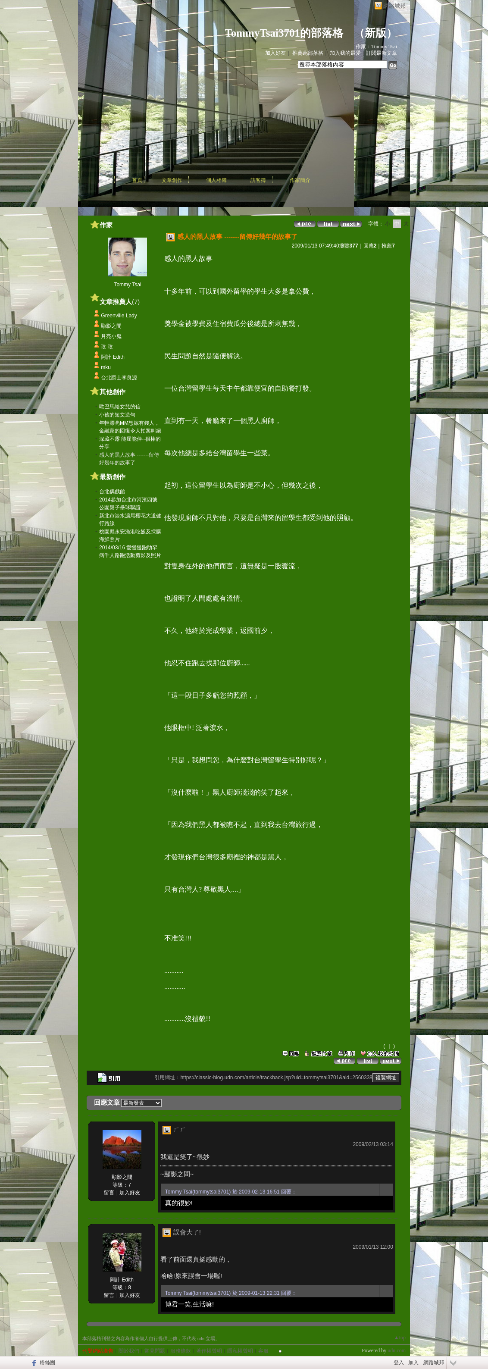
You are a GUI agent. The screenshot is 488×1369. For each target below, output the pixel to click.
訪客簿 (258, 180)
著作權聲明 (209, 1351)
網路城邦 (394, 6)
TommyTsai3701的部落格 (284, 33)
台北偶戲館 (112, 492)
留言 (109, 1193)
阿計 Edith (113, 357)
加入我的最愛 (345, 53)
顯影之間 (111, 326)
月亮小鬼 (111, 336)
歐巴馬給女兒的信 (120, 407)
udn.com (397, 1350)
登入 (399, 1363)
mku (106, 367)
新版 (375, 33)
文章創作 (172, 180)
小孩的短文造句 (117, 415)
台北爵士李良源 (119, 378)
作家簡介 (300, 180)
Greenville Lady (119, 316)
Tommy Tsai (127, 285)
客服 (263, 1351)
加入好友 (275, 53)
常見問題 (154, 1351)
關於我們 (129, 1351)
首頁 (137, 180)
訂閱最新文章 (381, 53)
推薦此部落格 (307, 53)
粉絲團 (47, 1363)
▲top (400, 1338)
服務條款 (180, 1351)
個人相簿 (216, 180)
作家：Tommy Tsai (376, 47)
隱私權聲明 (240, 1351)
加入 (413, 1363)
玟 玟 (107, 347)
